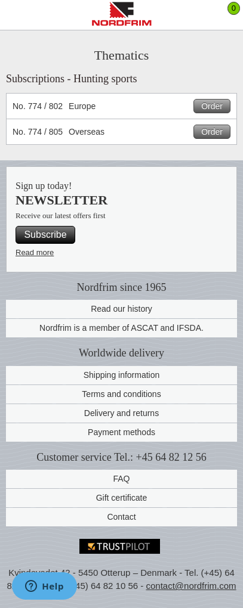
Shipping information (122, 375)
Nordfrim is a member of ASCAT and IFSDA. (121, 328)
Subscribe (45, 234)
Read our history (121, 309)
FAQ (121, 478)
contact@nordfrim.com (191, 586)
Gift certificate (121, 497)
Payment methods (121, 432)
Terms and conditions (121, 394)
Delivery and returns (121, 413)
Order (212, 106)
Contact (121, 517)
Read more (35, 252)
